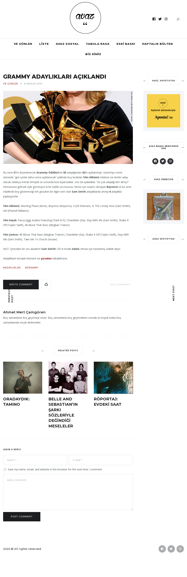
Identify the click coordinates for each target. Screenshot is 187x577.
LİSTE (44, 44)
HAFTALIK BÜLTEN (157, 44)
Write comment (21, 284)
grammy (32, 267)
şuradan (46, 258)
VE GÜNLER (23, 44)
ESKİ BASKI (126, 44)
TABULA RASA (98, 44)
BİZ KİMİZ (93, 54)
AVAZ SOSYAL (67, 44)
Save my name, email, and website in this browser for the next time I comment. (55, 469)
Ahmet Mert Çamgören (24, 312)
